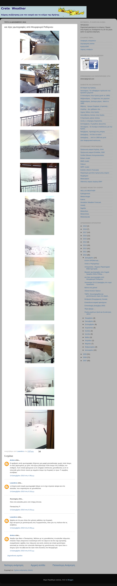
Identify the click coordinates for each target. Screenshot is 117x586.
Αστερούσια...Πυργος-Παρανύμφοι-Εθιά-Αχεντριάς (97, 268)
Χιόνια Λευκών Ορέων (93, 291)
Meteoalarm (84, 179)
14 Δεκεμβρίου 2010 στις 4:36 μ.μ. (22, 476)
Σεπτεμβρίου (90, 324)
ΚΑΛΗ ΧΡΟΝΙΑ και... (92, 260)
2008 (85, 357)
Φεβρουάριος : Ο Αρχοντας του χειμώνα (94, 98)
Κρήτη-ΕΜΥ (84, 46)
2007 (85, 361)
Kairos (82, 199)
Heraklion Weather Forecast (90, 202)
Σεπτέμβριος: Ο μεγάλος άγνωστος (93, 124)
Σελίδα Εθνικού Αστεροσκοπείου (92, 155)
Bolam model (85, 158)
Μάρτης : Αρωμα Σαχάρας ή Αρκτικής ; (94, 106)
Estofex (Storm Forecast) (89, 170)
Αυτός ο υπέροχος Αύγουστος (91, 121)
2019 (85, 226)
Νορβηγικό (84, 176)
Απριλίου (88, 340)
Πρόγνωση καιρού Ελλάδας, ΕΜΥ (92, 152)
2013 (85, 245)
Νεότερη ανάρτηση (13, 565)
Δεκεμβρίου (89, 258)
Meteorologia (85, 196)
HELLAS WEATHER (87, 191)
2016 (85, 236)
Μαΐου (87, 337)
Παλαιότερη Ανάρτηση (64, 565)
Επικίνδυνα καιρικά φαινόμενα (95, 302)
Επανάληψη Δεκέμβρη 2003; (95, 306)
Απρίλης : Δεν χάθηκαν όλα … (91, 109)
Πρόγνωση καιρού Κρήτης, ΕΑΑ (92, 149)
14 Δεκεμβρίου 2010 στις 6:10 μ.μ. (22, 491)
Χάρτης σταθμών (86, 49)
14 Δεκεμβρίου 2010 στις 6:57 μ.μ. (22, 551)
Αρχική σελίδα (38, 565)
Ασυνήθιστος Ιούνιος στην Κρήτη (92, 115)
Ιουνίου (88, 334)
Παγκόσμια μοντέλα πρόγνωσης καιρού (94, 173)
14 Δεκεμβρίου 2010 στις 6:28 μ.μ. (22, 528)
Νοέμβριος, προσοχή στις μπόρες (92, 132)
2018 (85, 229)
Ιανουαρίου (89, 350)
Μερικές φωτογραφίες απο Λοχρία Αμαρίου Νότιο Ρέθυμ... (97, 273)
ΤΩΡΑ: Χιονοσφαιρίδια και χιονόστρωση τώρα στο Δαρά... (97, 295)
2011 (85, 252)
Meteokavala (85, 217)
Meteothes (84, 211)
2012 (85, 248)
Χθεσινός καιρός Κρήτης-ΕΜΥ (91, 182)
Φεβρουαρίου (90, 347)
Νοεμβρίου (89, 318)
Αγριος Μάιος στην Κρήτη (89, 112)
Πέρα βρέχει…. (90, 309)
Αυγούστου (89, 328)
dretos (12, 460)
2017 (85, 232)
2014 (85, 242)
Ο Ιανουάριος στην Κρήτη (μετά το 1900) (95, 95)
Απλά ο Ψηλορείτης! (92, 264)
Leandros (13, 483)
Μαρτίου (88, 344)
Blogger (70, 580)
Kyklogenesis (85, 193)
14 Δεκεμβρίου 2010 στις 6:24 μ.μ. (22, 510)
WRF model (84, 167)
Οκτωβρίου (89, 321)
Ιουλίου (88, 331)
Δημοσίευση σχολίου (14, 555)
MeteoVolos (84, 214)
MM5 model (84, 161)
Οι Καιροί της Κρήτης (88, 88)
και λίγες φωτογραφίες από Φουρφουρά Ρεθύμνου (94, 278)
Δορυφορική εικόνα (87, 44)
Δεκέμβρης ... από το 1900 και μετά (93, 137)
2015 (85, 239)
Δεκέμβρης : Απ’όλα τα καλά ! (91, 134)
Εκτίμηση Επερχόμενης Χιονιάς (96, 299)
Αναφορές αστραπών (88, 41)
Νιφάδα (83, 208)
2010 (85, 255)
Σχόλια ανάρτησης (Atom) (23, 570)
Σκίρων (83, 164)
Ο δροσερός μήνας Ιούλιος (90, 118)
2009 (85, 354)
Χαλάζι (82, 205)
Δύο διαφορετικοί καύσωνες (90, 140)
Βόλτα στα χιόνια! (91, 287)
